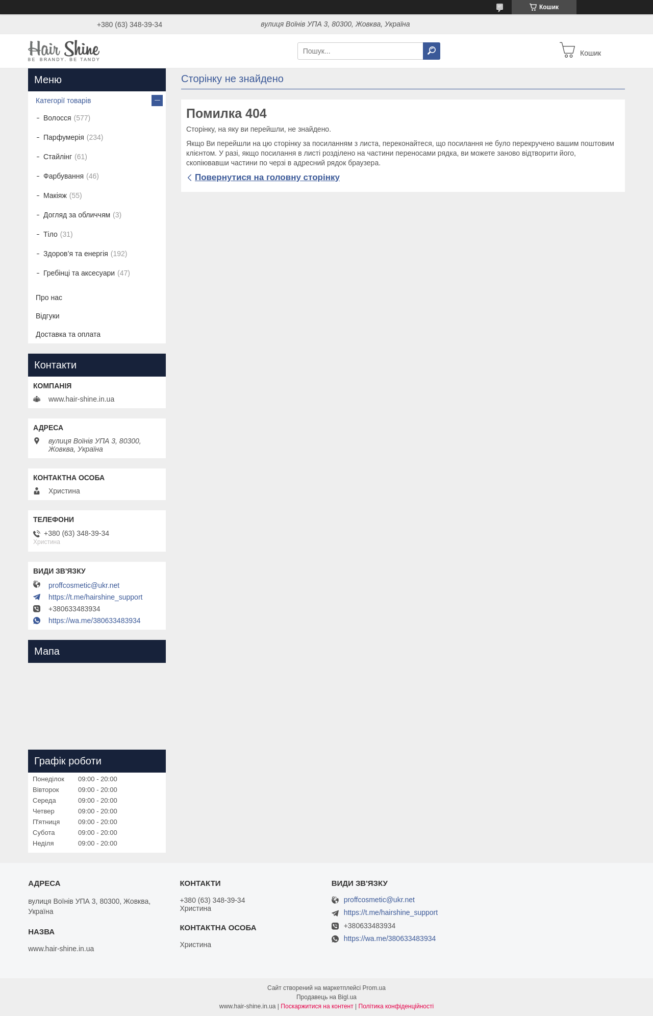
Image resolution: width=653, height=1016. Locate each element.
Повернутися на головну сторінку (267, 177)
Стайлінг (57, 157)
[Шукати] (431, 51)
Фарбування (63, 176)
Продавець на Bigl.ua (326, 997)
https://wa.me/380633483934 (94, 620)
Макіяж (55, 195)
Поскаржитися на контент (317, 1006)
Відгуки (48, 316)
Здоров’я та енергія (75, 254)
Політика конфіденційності (396, 1006)
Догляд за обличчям (76, 215)
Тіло (50, 234)
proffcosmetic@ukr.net (83, 585)
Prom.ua (374, 988)
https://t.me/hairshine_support (95, 597)
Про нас (49, 297)
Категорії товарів (63, 100)
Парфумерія (63, 137)
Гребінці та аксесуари (79, 273)
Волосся (57, 118)
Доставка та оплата (68, 334)
